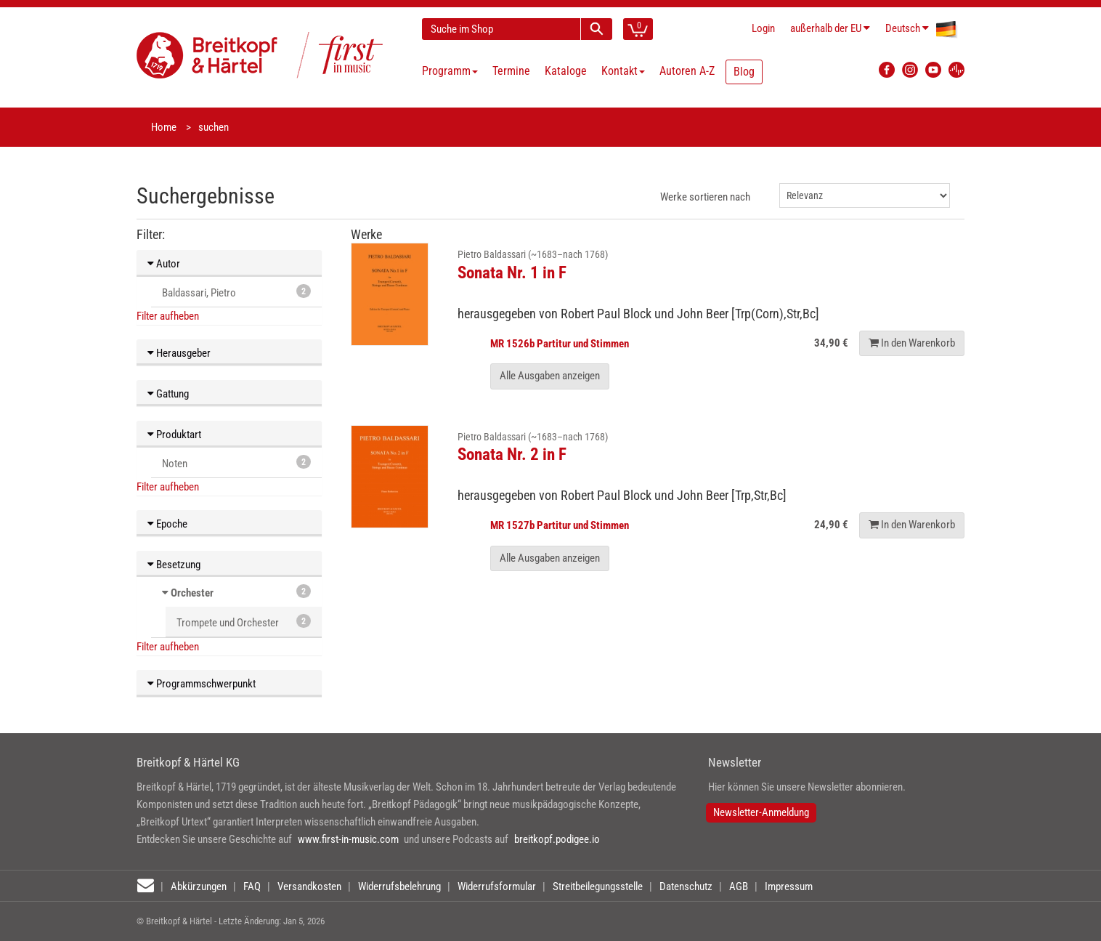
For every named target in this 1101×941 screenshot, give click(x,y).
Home (163, 127)
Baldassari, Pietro (236, 291)
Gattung (168, 393)
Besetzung (173, 564)
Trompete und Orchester (243, 621)
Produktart (174, 434)
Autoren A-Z (687, 71)
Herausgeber (179, 353)
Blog (744, 71)
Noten (236, 462)
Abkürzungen (199, 886)
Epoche (167, 523)
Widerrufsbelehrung (399, 886)
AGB (738, 886)
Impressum (789, 886)
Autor (163, 263)
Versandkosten (309, 886)
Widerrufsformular (497, 886)
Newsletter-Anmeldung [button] (761, 812)
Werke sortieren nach (705, 196)
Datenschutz (685, 886)
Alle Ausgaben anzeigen (550, 375)
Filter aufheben (168, 316)
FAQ (252, 886)
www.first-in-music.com (348, 839)
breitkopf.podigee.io (557, 839)
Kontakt (623, 71)
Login (763, 28)
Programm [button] (450, 71)
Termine (511, 71)
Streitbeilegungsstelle (598, 886)
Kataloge (566, 71)
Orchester (192, 592)
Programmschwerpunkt (201, 683)
